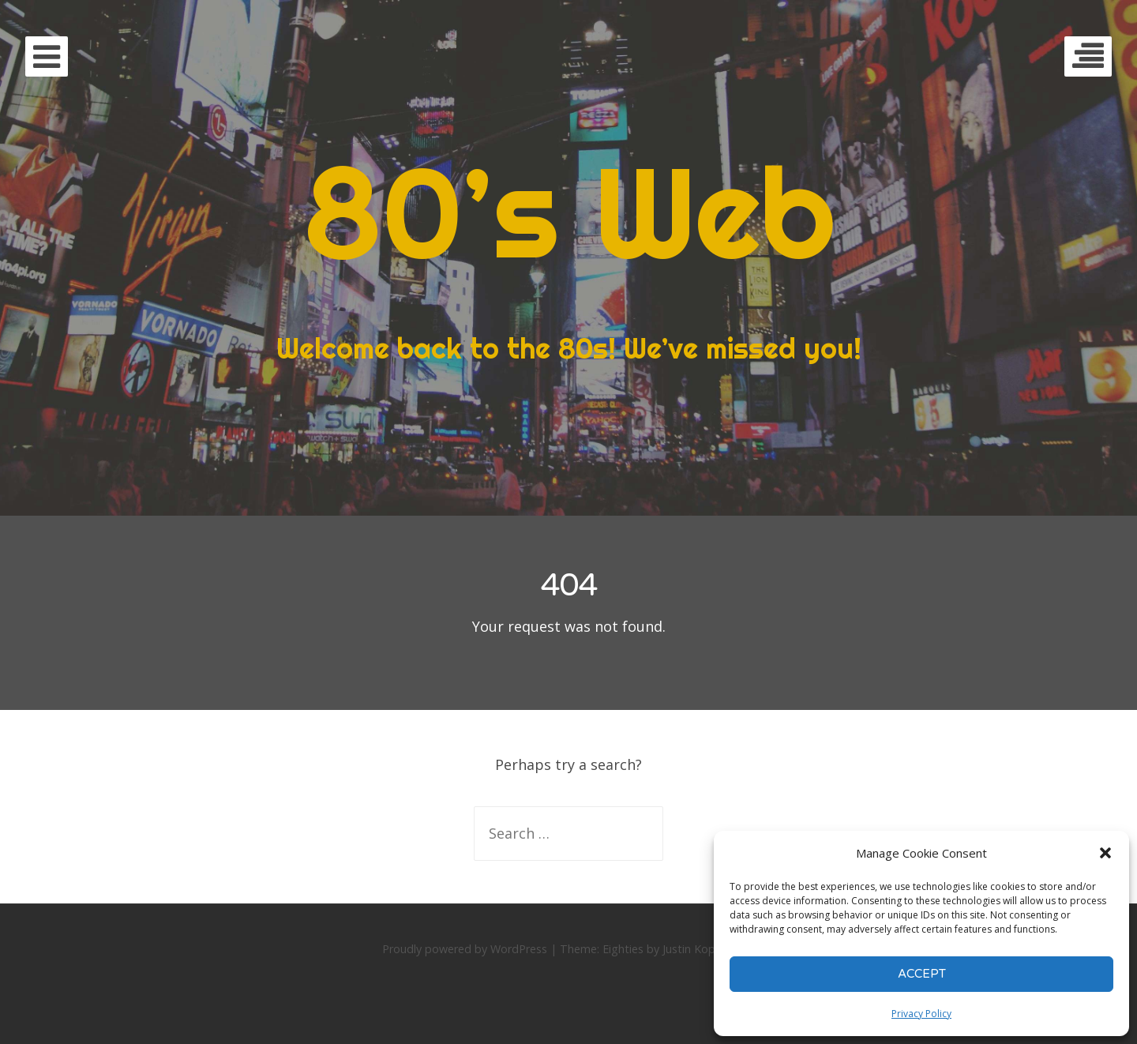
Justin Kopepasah (707, 948)
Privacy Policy (921, 1013)
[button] (1105, 853)
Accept (922, 974)
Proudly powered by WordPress (464, 948)
